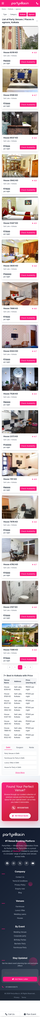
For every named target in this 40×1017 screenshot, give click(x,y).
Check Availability (28, 62)
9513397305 (22, 808)
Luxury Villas (20, 910)
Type (5, 14)
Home (4, 9)
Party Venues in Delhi (11, 753)
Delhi (8, 747)
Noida (31, 747)
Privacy (16, 997)
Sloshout (16, 851)
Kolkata (10, 9)
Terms (23, 997)
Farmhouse (20, 907)
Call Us (10, 1014)
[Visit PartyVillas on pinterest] (26, 863)
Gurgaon (19, 747)
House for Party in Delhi (12, 767)
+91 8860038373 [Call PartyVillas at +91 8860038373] (11, 987)
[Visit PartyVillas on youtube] (32, 863)
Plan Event (30, 1014)
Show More (20, 773)
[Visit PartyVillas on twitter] (20, 863)
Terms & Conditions (20, 881)
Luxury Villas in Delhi (11, 763)
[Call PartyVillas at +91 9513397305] (37, 3)
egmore (18, 9)
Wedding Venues (20, 932)
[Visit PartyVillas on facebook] (7, 863)
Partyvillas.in (15, 993)
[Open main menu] (3, 3)
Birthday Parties (20, 940)
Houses (20, 918)
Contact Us (20, 877)
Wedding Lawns (20, 914)
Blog (20, 893)
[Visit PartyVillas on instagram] (13, 863)
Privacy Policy (20, 885)
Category (13, 14)
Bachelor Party (20, 944)
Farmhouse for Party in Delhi (14, 758)
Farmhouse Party (20, 948)
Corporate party (20, 936)
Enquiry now (20, 889)
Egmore (31, 14)
